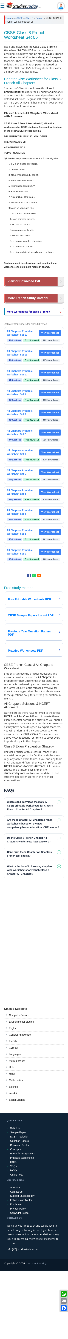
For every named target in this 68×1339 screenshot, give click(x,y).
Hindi (12, 1142)
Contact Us (16, 1260)
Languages (15, 1122)
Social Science (17, 1168)
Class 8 (29, 18)
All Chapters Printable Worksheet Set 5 (20, 540)
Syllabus (15, 1196)
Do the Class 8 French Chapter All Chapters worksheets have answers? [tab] (29, 908)
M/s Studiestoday (37, 1331)
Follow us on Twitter (21, 1268)
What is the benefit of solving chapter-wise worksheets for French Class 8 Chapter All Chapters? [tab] (29, 938)
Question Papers (19, 1209)
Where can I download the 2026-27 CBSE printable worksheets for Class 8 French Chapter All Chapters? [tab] (30, 874)
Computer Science (19, 1083)
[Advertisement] (34, 63)
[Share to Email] (39, 644)
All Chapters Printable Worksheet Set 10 (20, 441)
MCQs (13, 1238)
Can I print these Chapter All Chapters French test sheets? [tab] (29, 922)
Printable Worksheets (22, 1226)
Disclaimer (16, 1272)
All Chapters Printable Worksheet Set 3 (20, 580)
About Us (15, 1255)
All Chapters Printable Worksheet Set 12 (20, 401)
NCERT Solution (19, 1204)
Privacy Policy (18, 1277)
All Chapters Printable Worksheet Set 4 (20, 560)
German (13, 1116)
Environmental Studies (21, 1090)
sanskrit (13, 1161)
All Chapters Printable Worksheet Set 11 (20, 421)
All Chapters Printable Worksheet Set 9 (20, 461)
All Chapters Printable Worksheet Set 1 (20, 620)
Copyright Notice (19, 1281)
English (13, 1096)
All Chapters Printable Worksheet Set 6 (20, 520)
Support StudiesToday (22, 1264)
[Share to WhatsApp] (34, 644)
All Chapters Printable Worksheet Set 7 (20, 501)
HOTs (13, 1230)
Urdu (11, 1135)
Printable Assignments (22, 1221)
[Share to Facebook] (29, 644)
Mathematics (16, 1148)
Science (13, 1155)
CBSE (19, 18)
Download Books (19, 1213)
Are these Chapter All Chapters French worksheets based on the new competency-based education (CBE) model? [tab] (33, 892)
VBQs (13, 1234)
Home (8, 18)
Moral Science (17, 1129)
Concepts (15, 1217)
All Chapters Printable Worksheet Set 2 (20, 600)
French (39, 18)
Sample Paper (18, 1200)
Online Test (16, 1243)
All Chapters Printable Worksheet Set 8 (20, 481)
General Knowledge (20, 1103)
